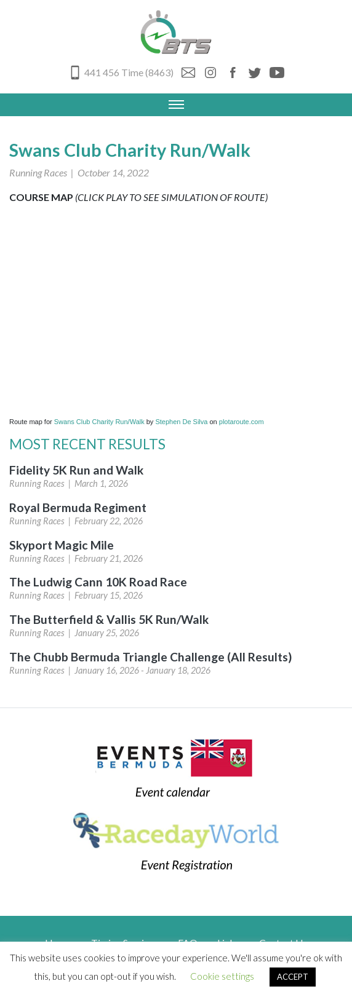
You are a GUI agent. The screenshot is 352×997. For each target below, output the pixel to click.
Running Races (38, 172)
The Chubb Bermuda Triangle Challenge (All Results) (150, 657)
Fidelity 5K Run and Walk (76, 470)
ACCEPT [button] (292, 977)
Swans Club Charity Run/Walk (99, 421)
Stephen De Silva (181, 421)
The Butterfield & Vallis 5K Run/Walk (109, 619)
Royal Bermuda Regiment (77, 507)
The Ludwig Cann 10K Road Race (98, 582)
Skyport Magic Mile (61, 545)
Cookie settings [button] (222, 976)
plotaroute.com (241, 421)
